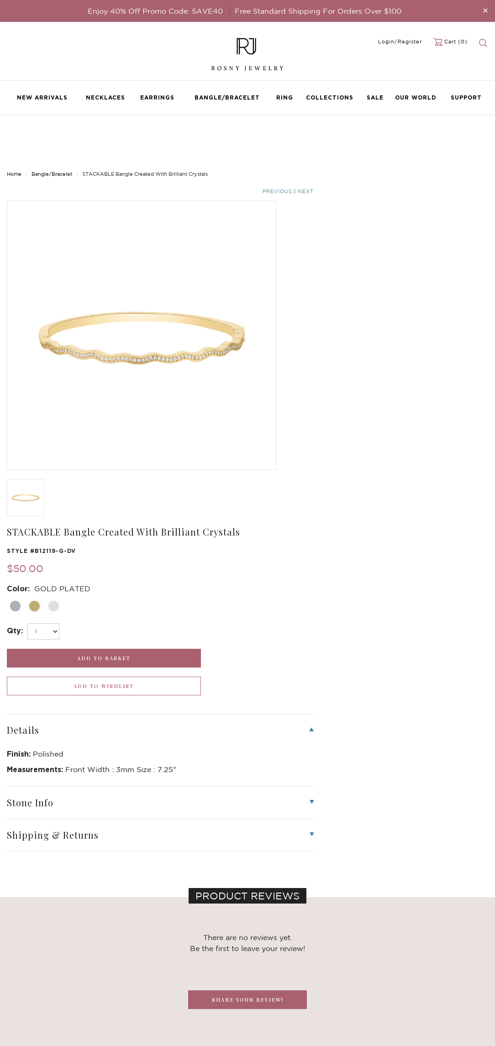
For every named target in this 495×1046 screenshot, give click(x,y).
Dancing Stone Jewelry (123, 964)
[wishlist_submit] (433, 278)
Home (14, 132)
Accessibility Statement (206, 1000)
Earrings (157, 97)
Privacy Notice (193, 973)
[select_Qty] (291, 252)
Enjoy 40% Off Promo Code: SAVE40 (155, 11)
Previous (452, 133)
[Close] (485, 10)
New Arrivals (42, 97)
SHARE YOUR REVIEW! (248, 592)
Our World (415, 97)
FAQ (178, 964)
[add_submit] (309, 278)
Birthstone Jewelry (117, 954)
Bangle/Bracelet (227, 97)
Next (480, 133)
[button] (478, 778)
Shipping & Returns (199, 982)
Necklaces (105, 97)
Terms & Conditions (200, 991)
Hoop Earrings (110, 991)
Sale (375, 97)
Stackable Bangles (116, 1000)
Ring (284, 97)
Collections (329, 97)
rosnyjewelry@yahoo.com (291, 964)
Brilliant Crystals (113, 973)
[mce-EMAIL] (412, 960)
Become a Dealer (196, 954)
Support (466, 97)
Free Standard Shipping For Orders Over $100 (318, 11)
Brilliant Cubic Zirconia (123, 982)
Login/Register (400, 41)
